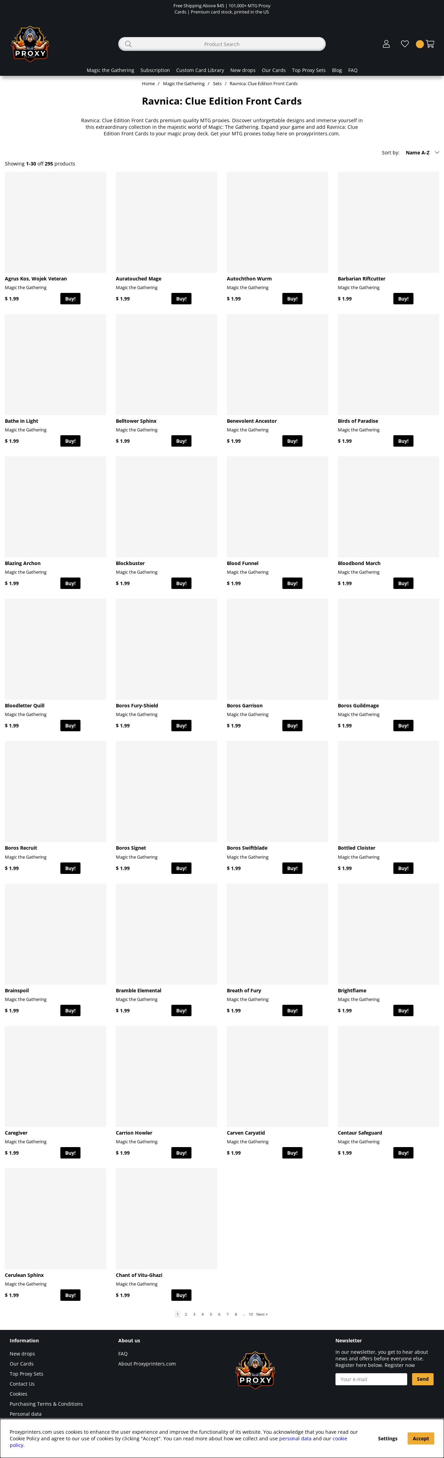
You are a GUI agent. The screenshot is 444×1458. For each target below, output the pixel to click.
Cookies (18, 1393)
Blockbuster (130, 563)
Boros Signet (131, 847)
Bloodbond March (359, 563)
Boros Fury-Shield (137, 705)
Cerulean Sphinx (24, 1275)
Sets (217, 83)
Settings (388, 1438)
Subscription (155, 70)
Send (423, 1379)
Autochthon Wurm (249, 278)
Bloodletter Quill (24, 705)
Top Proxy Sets (309, 70)
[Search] (222, 44)
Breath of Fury (244, 990)
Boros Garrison (245, 705)
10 (251, 1314)
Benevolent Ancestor (252, 421)
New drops (243, 70)
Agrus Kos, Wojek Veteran (36, 278)
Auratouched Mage (138, 278)
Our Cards (274, 70)
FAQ (353, 70)
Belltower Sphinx (136, 421)
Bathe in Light (21, 421)
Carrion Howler (134, 1132)
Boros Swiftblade (247, 847)
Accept (421, 1438)
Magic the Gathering (110, 70)
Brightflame (352, 990)
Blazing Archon (23, 563)
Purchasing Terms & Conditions (46, 1404)
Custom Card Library (200, 70)
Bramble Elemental (138, 990)
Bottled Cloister (356, 847)
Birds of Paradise (358, 421)
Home (148, 83)
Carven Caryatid (246, 1132)
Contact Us (22, 1383)
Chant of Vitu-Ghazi (139, 1275)
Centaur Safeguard (360, 1132)
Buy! (70, 298)
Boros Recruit (21, 847)
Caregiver (16, 1132)
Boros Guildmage (358, 705)
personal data (295, 1438)
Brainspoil (17, 990)
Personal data (26, 1414)
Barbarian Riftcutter (361, 278)
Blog (337, 70)
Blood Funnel (242, 563)
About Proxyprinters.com (147, 1363)
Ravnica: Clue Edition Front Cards (264, 83)
